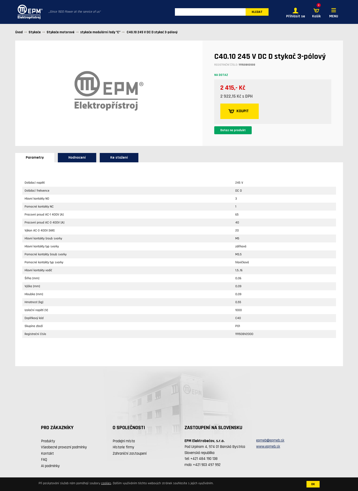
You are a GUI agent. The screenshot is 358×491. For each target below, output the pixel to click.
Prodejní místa (124, 441)
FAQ (44, 460)
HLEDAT (257, 12)
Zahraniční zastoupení (130, 454)
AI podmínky (50, 466)
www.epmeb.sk (268, 447)
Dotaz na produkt (233, 131)
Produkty (48, 441)
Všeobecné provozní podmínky (64, 447)
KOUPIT (239, 112)
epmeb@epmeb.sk (270, 441)
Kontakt (47, 454)
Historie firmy (123, 447)
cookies (106, 483)
